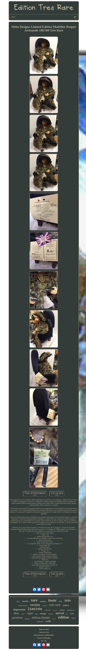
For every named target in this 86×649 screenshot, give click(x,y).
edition (66, 605)
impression (19, 609)
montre (44, 606)
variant (54, 618)
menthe (25, 601)
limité (52, 600)
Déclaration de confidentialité (44, 635)
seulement (47, 610)
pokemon (40, 622)
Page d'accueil (43, 629)
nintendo (27, 618)
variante (43, 601)
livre (16, 613)
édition (63, 617)
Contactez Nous (44, 632)
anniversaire (23, 605)
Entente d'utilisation (44, 638)
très (68, 600)
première (17, 617)
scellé (48, 621)
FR (45, 641)
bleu (36, 614)
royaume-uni (70, 610)
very (73, 617)
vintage (43, 613)
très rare (54, 605)
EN (42, 641)
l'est (72, 613)
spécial (60, 613)
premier (62, 610)
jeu (67, 614)
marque (50, 614)
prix (18, 601)
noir (60, 601)
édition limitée (41, 617)
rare (34, 600)
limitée (35, 609)
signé (30, 613)
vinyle (23, 614)
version (35, 605)
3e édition (55, 610)
